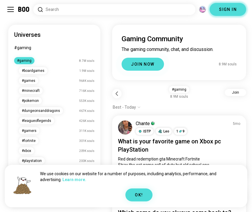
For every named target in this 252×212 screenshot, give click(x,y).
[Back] (117, 93)
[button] (144, 131)
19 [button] (180, 131)
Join (235, 92)
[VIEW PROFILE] (125, 127)
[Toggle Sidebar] (10, 9)
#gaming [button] (179, 89)
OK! (139, 195)
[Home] (24, 9)
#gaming (22, 47)
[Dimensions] (202, 9)
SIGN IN (228, 9)
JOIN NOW (142, 64)
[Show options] (127, 107)
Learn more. (74, 179)
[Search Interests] (114, 9)
